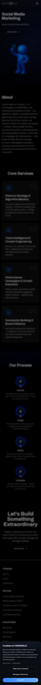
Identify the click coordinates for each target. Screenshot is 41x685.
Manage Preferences (20, 674)
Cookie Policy (16, 663)
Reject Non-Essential (20, 669)
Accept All (20, 680)
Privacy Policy (7, 663)
